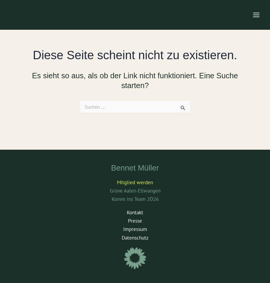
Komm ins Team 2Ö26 (135, 199)
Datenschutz (135, 237)
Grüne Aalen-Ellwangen (135, 190)
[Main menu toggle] (256, 15)
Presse (135, 221)
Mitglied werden (135, 182)
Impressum (135, 229)
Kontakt (135, 212)
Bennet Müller (135, 167)
